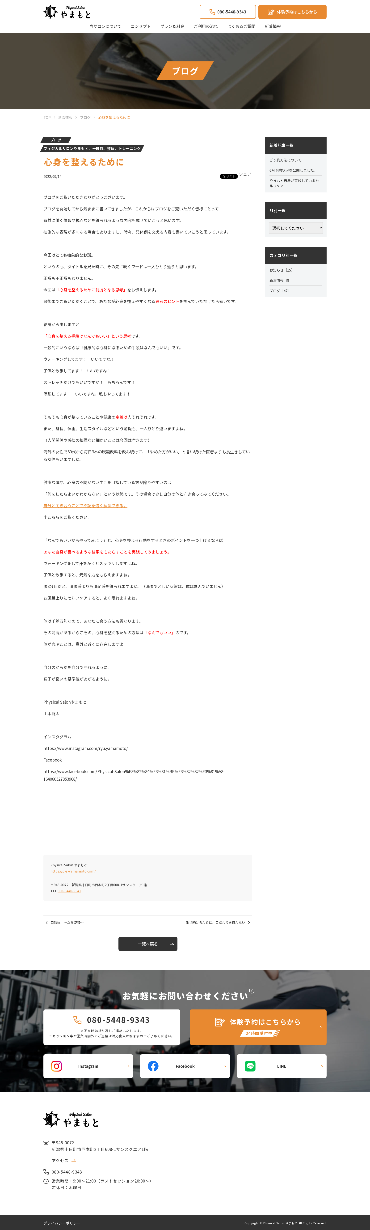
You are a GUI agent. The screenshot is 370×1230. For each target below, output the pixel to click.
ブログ (56, 139)
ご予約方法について (286, 160)
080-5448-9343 (69, 891)
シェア (245, 174)
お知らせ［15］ (282, 272)
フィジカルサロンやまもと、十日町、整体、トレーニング (92, 148)
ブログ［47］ (281, 293)
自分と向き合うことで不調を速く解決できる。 (85, 505)
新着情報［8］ (281, 282)
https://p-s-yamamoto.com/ (73, 871)
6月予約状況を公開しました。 (295, 171)
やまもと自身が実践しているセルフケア (295, 184)
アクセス (60, 1159)
